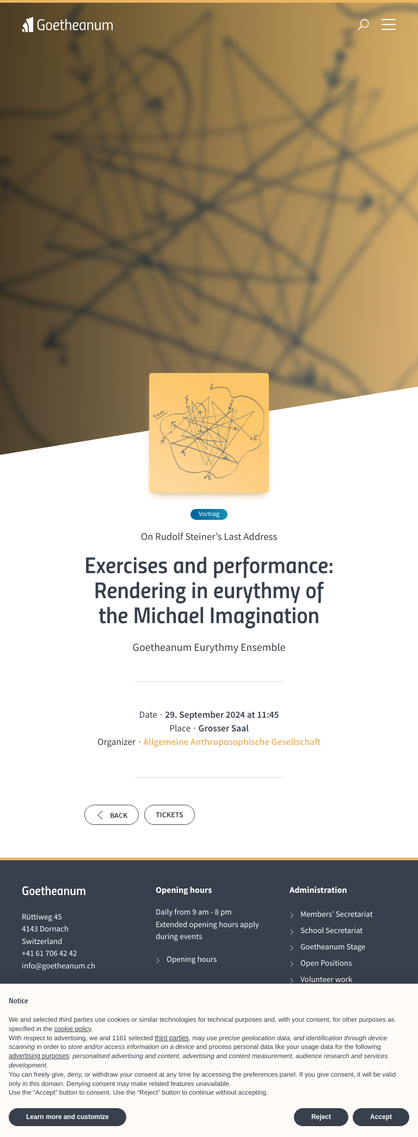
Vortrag (209, 514)
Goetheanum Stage (332, 947)
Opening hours (192, 959)
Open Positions (326, 963)
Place (179, 728)
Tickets (169, 814)
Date (148, 714)
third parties (172, 1038)
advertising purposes (39, 1056)
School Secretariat (331, 930)
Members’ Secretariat (336, 914)
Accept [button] (381, 1117)
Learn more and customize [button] (67, 1117)
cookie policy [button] (72, 1029)
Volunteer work (326, 979)
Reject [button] (321, 1117)
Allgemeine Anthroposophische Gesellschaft (232, 741)
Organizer (116, 741)
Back (111, 815)
